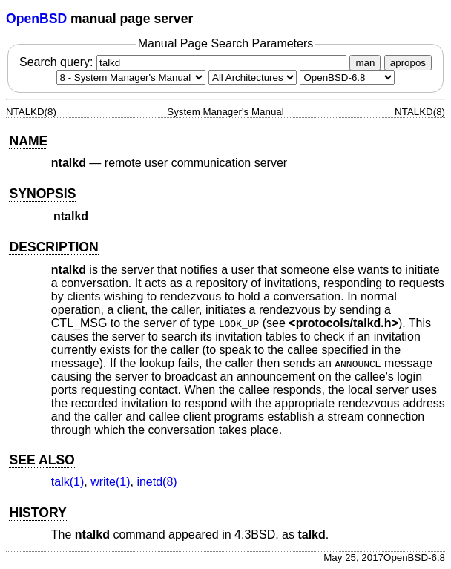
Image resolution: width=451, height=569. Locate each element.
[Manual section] (130, 77)
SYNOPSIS (42, 193)
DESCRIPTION (53, 247)
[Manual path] (347, 77)
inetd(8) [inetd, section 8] (156, 482)
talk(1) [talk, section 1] (67, 482)
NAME (28, 141)
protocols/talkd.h (344, 323)
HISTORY (37, 512)
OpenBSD (36, 18)
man (365, 62)
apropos (408, 62)
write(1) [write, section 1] (110, 482)
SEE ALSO (41, 460)
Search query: (184, 62)
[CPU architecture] (252, 77)
